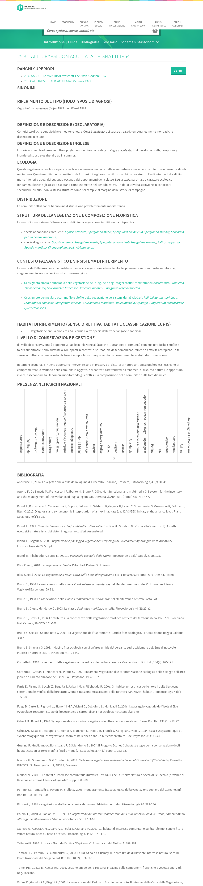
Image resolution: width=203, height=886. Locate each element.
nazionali (177, 24)
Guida (72, 42)
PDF (178, 71)
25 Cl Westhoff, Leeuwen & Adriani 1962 (65, 76)
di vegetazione (116, 24)
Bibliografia (90, 42)
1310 (27, 331)
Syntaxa (83, 24)
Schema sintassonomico (140, 42)
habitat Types (158, 24)
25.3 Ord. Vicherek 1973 (57, 81)
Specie (98, 24)
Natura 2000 (138, 24)
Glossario (110, 42)
